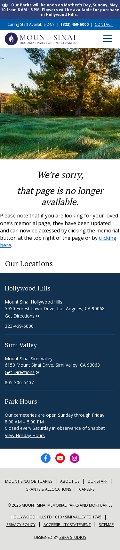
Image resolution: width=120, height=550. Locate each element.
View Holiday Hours (25, 435)
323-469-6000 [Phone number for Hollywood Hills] (19, 326)
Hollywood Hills (28, 288)
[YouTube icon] (60, 458)
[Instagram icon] (74, 458)
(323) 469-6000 (75, 24)
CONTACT (104, 24)
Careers (86, 489)
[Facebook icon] (46, 458)
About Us (69, 481)
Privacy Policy (21, 524)
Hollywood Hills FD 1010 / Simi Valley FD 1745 (56, 517)
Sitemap (106, 524)
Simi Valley (21, 345)
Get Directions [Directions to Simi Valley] (20, 316)
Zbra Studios (72, 537)
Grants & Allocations (48, 489)
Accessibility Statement (67, 524)
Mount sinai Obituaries (28, 481)
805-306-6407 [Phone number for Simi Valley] (19, 382)
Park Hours (21, 401)
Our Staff (97, 481)
